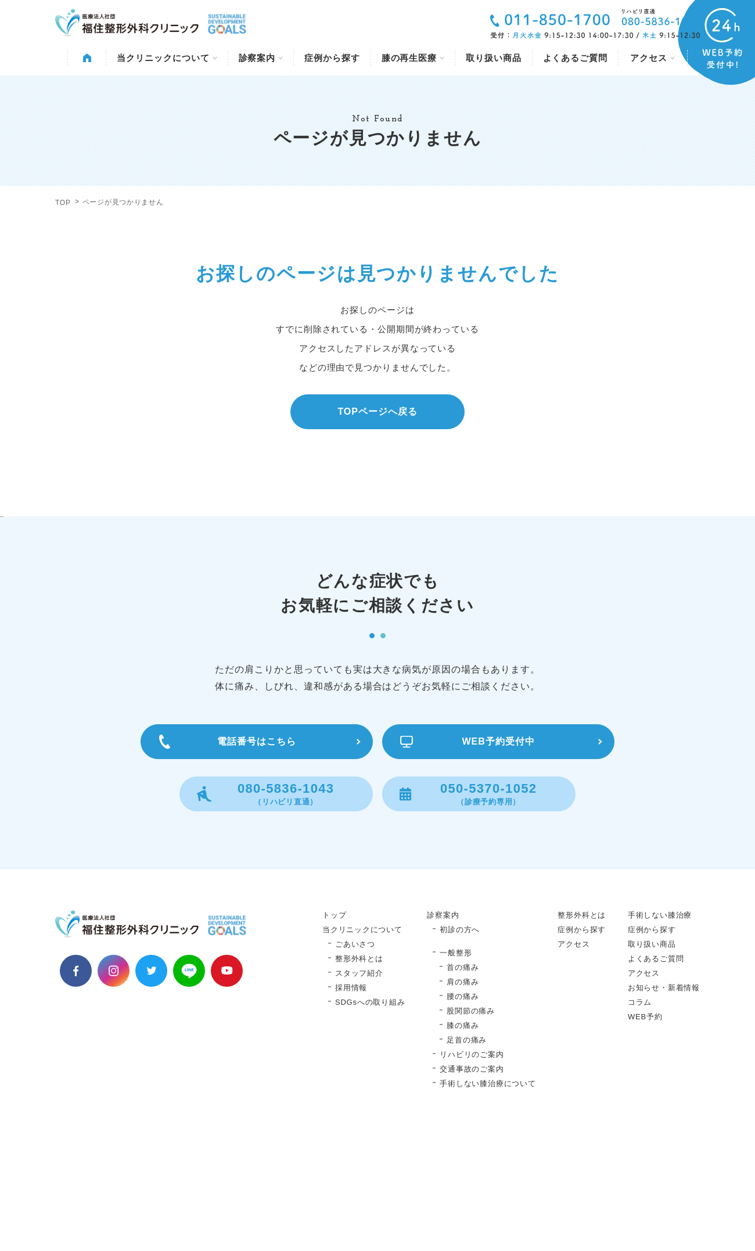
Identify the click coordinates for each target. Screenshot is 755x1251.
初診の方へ (460, 1046)
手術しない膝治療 (660, 1032)
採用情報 (351, 1105)
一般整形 (456, 1070)
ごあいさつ (355, 1061)
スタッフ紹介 (359, 1090)
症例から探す (331, 58)
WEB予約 (645, 1134)
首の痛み (463, 1084)
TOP (63, 203)
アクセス (652, 58)
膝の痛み (463, 1142)
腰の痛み (463, 1113)
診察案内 (261, 58)
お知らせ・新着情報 (664, 1105)
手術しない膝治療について (487, 1200)
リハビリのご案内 (472, 1171)
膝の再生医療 (413, 58)
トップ (334, 1032)
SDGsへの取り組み (370, 1119)
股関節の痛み (471, 1128)
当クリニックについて (167, 58)
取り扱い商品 (493, 58)
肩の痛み (463, 1099)
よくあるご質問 (575, 58)
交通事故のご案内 (472, 1186)
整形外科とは (359, 1076)
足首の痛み (467, 1157)
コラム (640, 1119)
